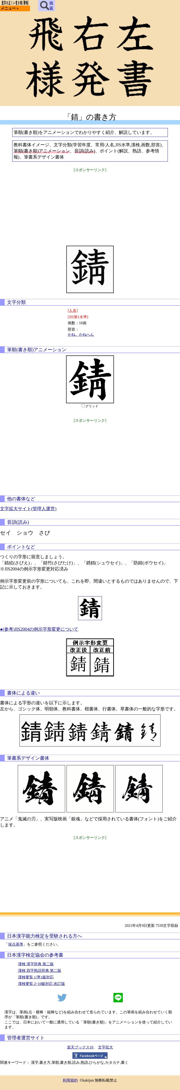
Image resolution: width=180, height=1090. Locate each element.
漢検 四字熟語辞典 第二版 (39, 971)
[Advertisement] (90, 206)
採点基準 (15, 944)
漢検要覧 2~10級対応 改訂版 (41, 984)
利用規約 (70, 1080)
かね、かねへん (81, 334)
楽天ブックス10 (80, 1047)
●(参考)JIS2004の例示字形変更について (39, 629)
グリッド (91, 406)
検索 (46, 5)
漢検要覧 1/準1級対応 (36, 977)
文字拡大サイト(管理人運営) (28, 508)
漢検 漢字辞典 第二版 (36, 964)
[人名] (73, 311)
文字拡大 (105, 1047)
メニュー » (10, 8)
